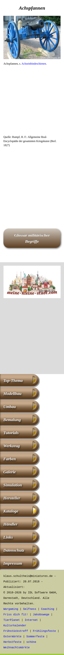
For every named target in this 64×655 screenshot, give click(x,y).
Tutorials (11, 433)
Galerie (9, 472)
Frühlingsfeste (44, 631)
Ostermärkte (12, 636)
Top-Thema (13, 380)
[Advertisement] (32, 101)
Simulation (12, 485)
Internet (31, 620)
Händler (10, 524)
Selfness (29, 609)
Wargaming (10, 609)
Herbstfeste (12, 642)
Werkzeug (11, 446)
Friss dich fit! (15, 614)
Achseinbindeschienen (34, 63)
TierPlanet (11, 620)
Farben (9, 459)
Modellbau (12, 393)
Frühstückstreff (15, 631)
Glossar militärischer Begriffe (32, 238)
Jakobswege (41, 614)
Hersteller (11, 498)
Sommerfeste (35, 636)
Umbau (9, 406)
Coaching (47, 609)
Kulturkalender (14, 625)
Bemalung (12, 419)
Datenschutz (13, 550)
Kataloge (10, 511)
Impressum (12, 563)
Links (8, 537)
